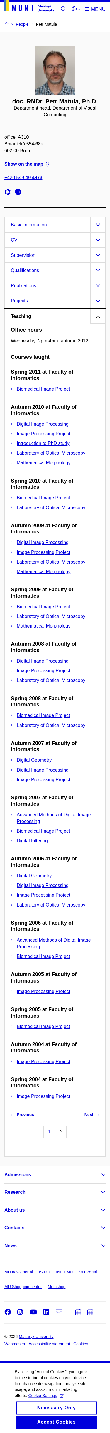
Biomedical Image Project (43, 389)
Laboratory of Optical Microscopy (51, 452)
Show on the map (26, 164)
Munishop (57, 1286)
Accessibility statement (49, 1344)
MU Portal (88, 1272)
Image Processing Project (43, 433)
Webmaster (14, 1344)
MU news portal (18, 1272)
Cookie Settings (46, 1401)
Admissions (17, 1174)
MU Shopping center (23, 1286)
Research (15, 1192)
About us (14, 1209)
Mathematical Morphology (43, 462)
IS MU (44, 1272)
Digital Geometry (34, 760)
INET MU (64, 1272)
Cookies (80, 1344)
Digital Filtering (32, 840)
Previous (22, 1114)
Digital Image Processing (43, 424)
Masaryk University (36, 1336)
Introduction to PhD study (43, 443)
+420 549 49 (23, 177)
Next (91, 1114)
